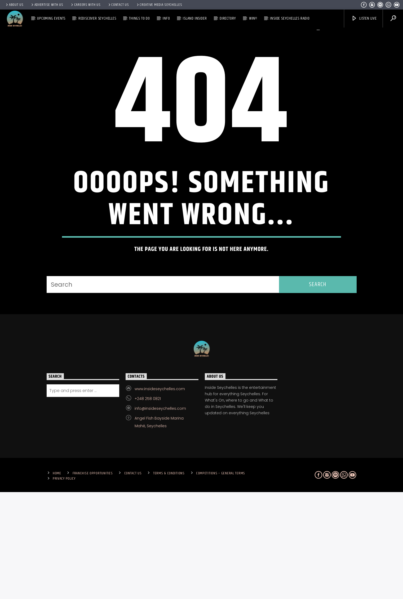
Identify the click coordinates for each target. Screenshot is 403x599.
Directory (228, 18)
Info (166, 18)
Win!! (253, 18)
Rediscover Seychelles (97, 18)
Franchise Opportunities (93, 580)
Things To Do (139, 18)
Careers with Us (85, 5)
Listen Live (364, 18)
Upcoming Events (51, 18)
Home (57, 580)
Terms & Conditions (169, 580)
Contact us (118, 5)
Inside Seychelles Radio (289, 18)
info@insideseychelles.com (160, 515)
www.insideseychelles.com (160, 495)
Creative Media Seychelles (159, 5)
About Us (14, 5)
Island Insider (195, 18)
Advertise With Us (46, 5)
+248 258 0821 (148, 505)
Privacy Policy (64, 585)
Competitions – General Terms (220, 580)
